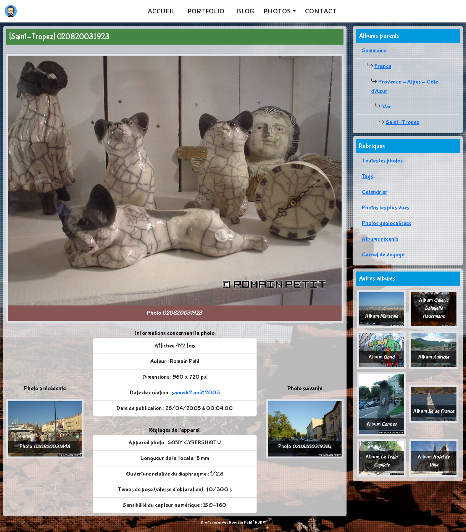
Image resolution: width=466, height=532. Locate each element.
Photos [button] (277, 11)
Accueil (161, 11)
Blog (245, 11)
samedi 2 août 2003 (196, 392)
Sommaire (374, 50)
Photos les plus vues (385, 207)
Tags (367, 176)
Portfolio (205, 11)
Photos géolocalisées (386, 223)
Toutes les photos (382, 160)
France (382, 66)
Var (386, 106)
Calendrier (374, 192)
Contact (321, 11)
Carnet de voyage (383, 254)
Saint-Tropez (402, 122)
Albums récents (380, 239)
